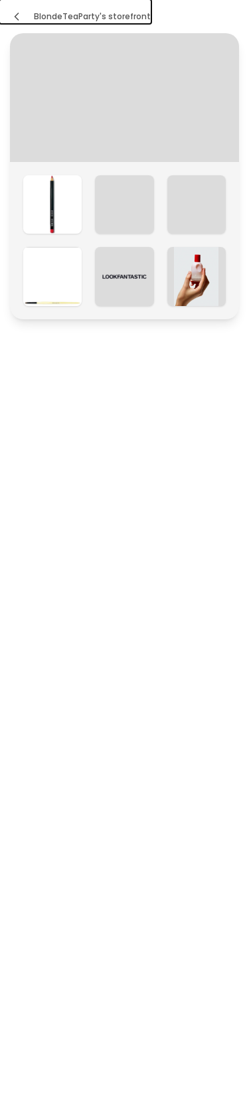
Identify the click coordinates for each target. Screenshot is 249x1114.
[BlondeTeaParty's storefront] (75, 11)
